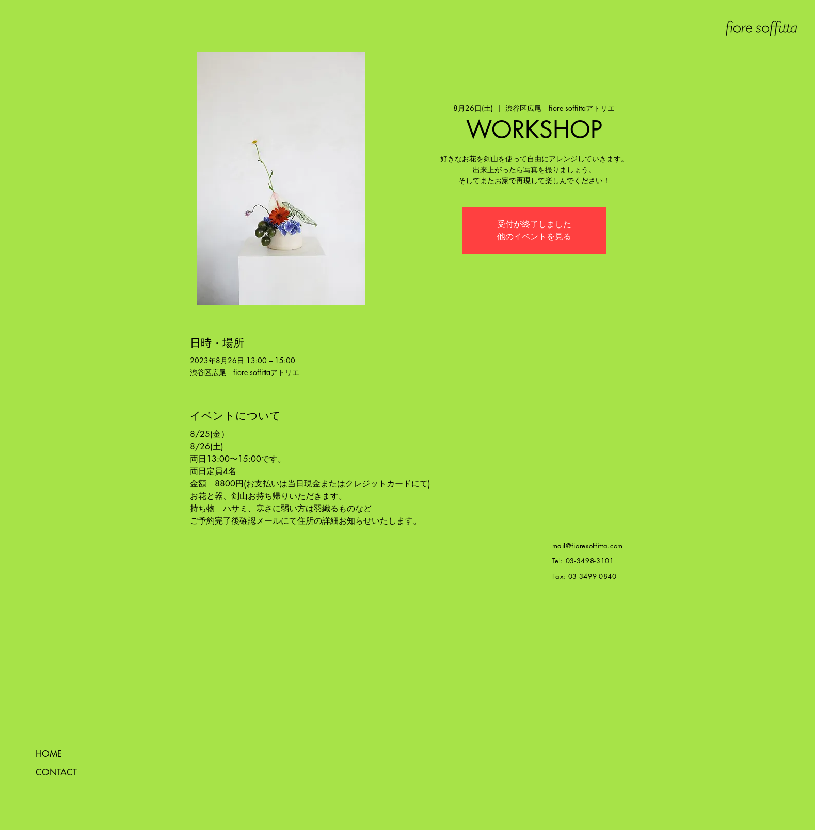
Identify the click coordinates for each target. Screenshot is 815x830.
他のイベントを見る (534, 236)
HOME (49, 753)
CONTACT (56, 772)
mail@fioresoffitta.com (587, 545)
